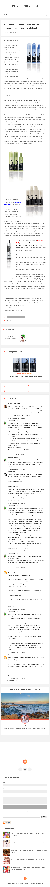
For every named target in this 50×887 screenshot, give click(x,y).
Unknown (11, 569)
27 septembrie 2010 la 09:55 (16, 608)
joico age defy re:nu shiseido (16, 317)
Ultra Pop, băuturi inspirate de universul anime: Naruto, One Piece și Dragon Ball (28, 867)
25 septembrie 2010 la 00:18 (16, 417)
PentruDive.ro (25, 6)
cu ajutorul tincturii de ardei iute (11, 62)
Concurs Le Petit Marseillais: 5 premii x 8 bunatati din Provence (27, 833)
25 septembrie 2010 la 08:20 (16, 483)
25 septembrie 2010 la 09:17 (16, 502)
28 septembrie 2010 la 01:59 (16, 677)
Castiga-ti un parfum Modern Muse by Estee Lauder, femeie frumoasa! (27, 842)
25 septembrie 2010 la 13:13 (16, 550)
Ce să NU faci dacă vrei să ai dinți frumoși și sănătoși (27, 858)
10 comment (19, 32)
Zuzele (10, 419)
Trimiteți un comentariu (10, 679)
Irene (9, 471)
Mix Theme (40, 882)
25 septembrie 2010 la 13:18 (16, 567)
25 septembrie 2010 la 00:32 (16, 468)
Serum (36, 255)
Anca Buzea (11, 402)
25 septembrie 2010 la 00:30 (16, 454)
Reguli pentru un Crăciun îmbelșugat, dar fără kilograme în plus (29, 850)
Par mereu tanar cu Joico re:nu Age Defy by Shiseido (25, 376)
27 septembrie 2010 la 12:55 (16, 651)
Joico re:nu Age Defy (32, 100)
